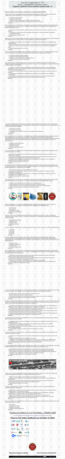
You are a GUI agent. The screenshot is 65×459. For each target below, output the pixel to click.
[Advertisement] (32, 92)
